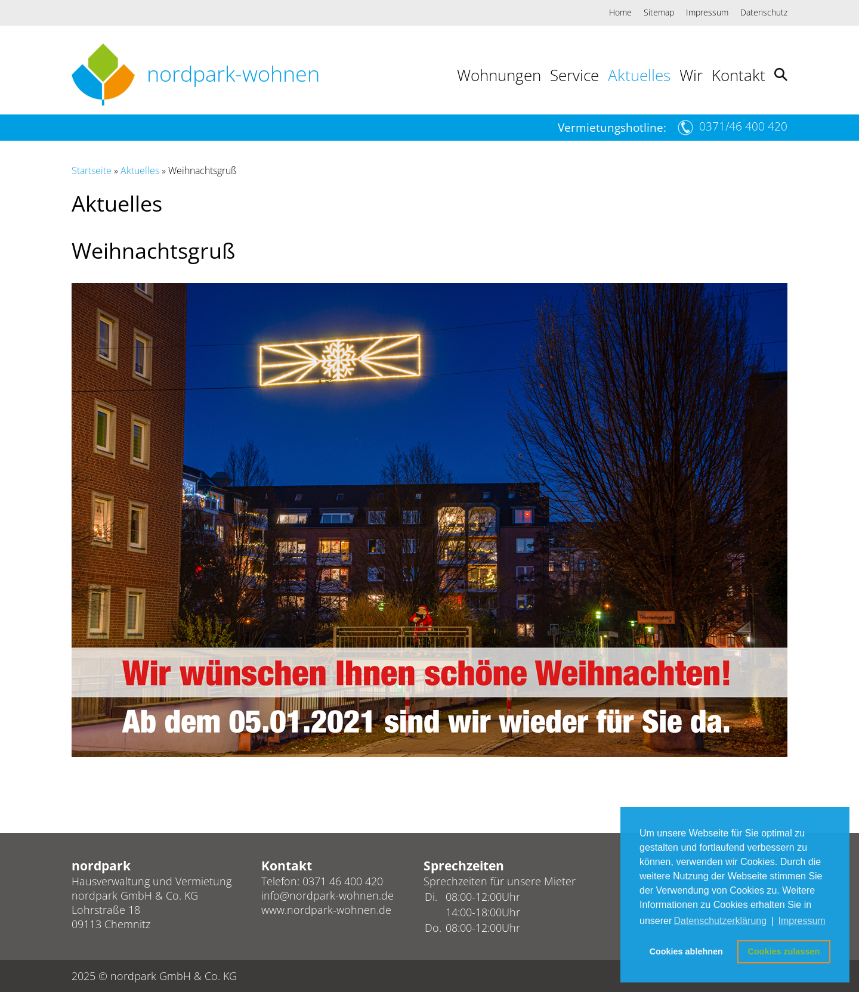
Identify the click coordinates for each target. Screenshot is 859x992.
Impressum (707, 12)
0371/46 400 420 (743, 126)
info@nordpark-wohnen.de (327, 895)
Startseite (92, 170)
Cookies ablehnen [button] (686, 951)
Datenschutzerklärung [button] (720, 921)
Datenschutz (763, 12)
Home (620, 12)
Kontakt (738, 75)
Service (574, 75)
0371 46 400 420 (342, 881)
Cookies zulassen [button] (783, 951)
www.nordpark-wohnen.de (326, 910)
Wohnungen (499, 75)
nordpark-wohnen (233, 73)
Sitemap (659, 12)
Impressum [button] (802, 921)
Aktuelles (639, 75)
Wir (691, 75)
